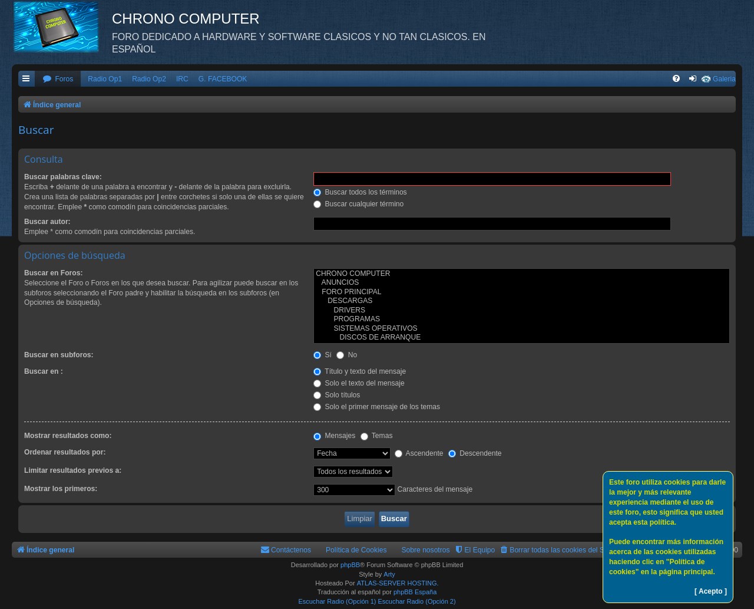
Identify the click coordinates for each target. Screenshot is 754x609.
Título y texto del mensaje (359, 371)
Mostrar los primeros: (60, 489)
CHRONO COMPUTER (522, 274)
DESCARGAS (522, 301)
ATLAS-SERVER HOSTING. (398, 583)
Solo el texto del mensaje (359, 383)
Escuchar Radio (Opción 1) (337, 601)
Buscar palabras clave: (63, 177)
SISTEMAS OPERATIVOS (522, 329)
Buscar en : (43, 371)
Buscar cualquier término (358, 204)
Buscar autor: (47, 222)
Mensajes (334, 436)
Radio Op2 (149, 79)
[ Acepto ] (711, 591)
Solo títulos (336, 395)
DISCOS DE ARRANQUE (522, 338)
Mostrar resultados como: (68, 436)
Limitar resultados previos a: (72, 470)
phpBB (350, 564)
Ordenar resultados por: (64, 452)
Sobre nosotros (426, 550)
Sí (322, 355)
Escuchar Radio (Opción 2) (417, 601)
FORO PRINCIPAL (522, 292)
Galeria (724, 79)
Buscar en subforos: (59, 355)
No (346, 355)
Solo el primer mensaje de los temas (376, 407)
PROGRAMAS (522, 319)
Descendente (475, 453)
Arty (389, 574)
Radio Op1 (105, 79)
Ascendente (419, 453)
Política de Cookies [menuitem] (356, 550)
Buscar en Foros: (53, 273)
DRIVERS (522, 310)
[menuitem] (57, 79)
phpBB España (414, 591)
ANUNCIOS (522, 283)
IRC (182, 79)
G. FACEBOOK (223, 79)
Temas (377, 436)
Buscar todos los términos (360, 192)
